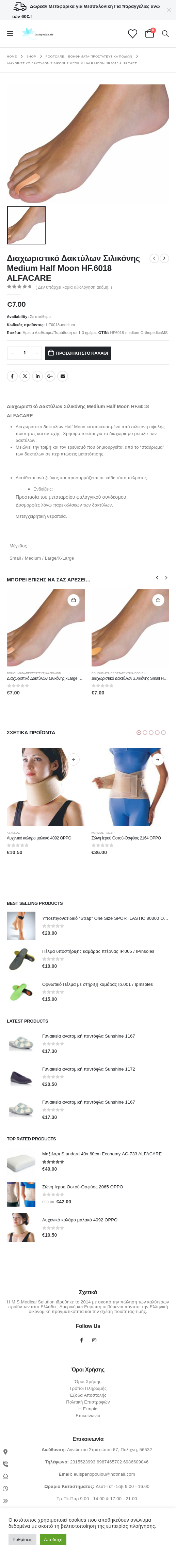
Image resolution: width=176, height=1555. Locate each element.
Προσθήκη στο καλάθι (82, 353)
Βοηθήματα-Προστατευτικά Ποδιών (34, 673)
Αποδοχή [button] (53, 1539)
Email (62, 376)
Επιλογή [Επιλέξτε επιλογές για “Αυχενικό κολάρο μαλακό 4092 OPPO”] (93, 759)
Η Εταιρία (88, 1408)
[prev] (154, 258)
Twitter (24, 376)
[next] (164, 258)
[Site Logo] (37, 34)
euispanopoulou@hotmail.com (104, 1474)
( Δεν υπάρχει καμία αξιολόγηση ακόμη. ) (74, 287)
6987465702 (109, 1461)
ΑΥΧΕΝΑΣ (33, 832)
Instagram (94, 1340)
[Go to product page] (46, 628)
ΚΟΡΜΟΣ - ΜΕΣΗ (122, 832)
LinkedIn (37, 376)
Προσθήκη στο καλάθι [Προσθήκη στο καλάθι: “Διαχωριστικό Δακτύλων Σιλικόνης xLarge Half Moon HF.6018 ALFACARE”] (73, 600)
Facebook (12, 376)
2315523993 (82, 1461)
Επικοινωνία (88, 1415)
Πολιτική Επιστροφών (88, 1402)
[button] (12, 33)
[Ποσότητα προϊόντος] (24, 353)
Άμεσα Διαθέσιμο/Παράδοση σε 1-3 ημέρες (60, 333)
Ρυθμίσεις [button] (22, 1539)
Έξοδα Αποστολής (87, 1395)
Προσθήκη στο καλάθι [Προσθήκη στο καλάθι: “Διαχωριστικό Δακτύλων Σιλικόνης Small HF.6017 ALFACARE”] (158, 600)
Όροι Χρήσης (88, 1381)
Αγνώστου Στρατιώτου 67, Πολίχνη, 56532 (109, 1449)
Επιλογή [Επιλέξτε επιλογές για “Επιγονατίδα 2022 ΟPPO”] (8, 759)
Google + (50, 376)
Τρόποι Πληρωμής (88, 1388)
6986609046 (135, 1461)
